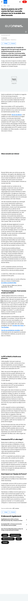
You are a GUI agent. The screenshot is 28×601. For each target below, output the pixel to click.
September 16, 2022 (7, 287)
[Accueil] (1, 5)
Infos (5, 5)
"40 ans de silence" (16, 114)
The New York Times (17, 325)
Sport (8, 5)
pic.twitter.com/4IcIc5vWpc (8, 282)
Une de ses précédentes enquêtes (10, 330)
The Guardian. (5, 327)
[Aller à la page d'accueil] (5, 2)
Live (25, 1)
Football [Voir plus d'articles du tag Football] (5, 542)
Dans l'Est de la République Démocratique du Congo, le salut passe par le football (12, 529)
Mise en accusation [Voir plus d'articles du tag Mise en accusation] (8, 538)
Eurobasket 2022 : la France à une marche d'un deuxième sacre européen (11, 524)
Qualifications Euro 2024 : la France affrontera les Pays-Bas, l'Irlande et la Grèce (11, 519)
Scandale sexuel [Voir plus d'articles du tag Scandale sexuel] (15, 535)
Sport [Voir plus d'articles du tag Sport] (18, 538)
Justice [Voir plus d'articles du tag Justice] (5, 535)
